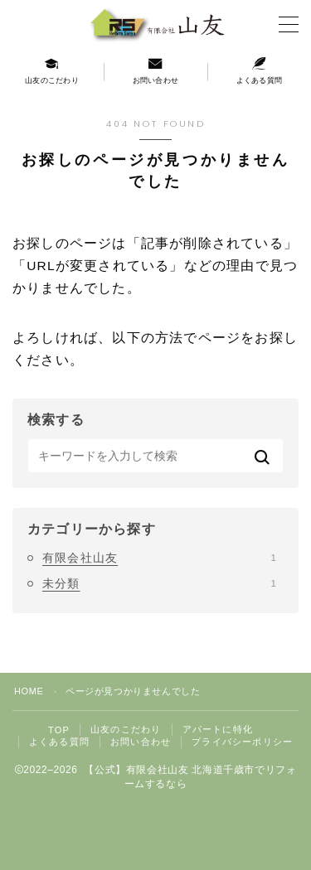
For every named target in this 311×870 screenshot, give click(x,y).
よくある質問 (59, 742)
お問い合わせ (140, 742)
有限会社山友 (159, 557)
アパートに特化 (217, 729)
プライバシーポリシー (242, 742)
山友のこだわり (125, 729)
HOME (28, 691)
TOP (59, 730)
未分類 (159, 583)
